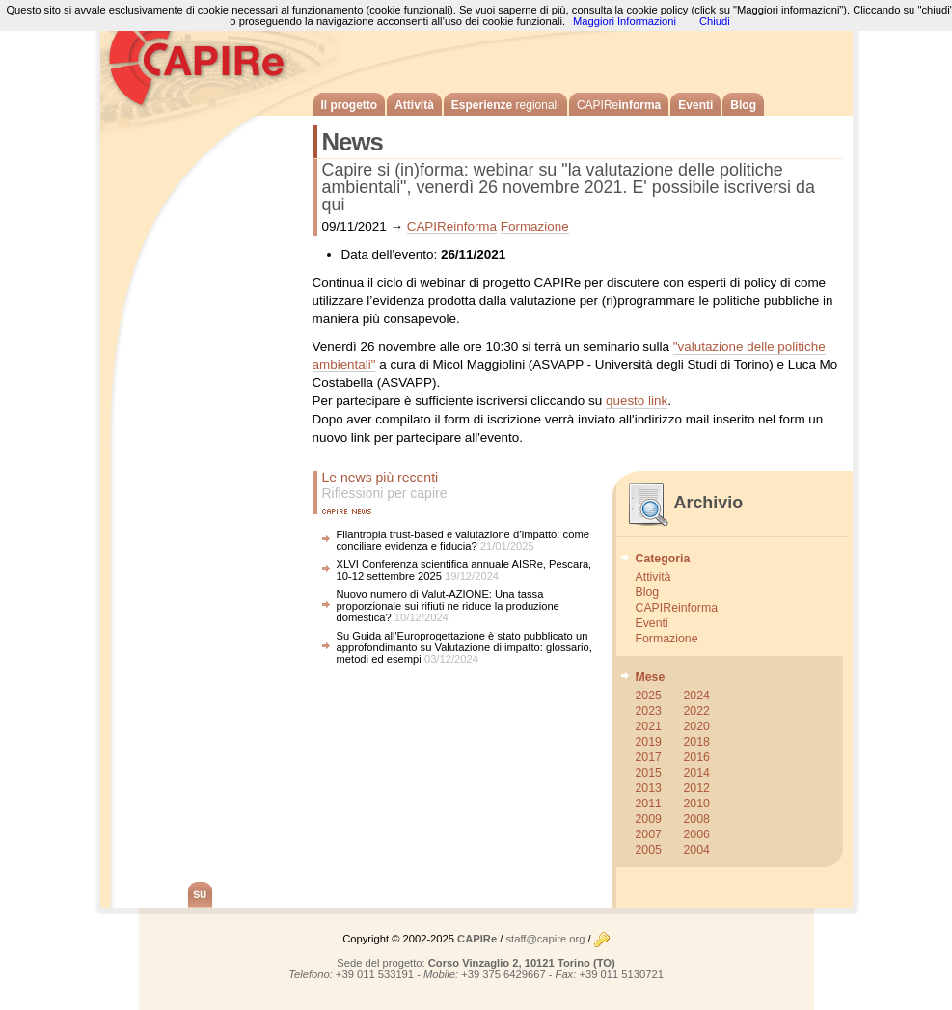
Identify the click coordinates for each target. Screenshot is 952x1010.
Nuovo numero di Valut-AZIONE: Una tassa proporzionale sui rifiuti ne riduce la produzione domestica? (448, 605)
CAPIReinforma (452, 226)
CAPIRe (206, 58)
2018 (697, 742)
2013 (649, 788)
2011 (649, 803)
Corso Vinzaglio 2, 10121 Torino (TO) (521, 963)
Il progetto (349, 105)
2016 (697, 757)
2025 (649, 695)
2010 (697, 803)
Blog (743, 105)
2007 (649, 834)
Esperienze (505, 105)
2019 (649, 742)
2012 (697, 788)
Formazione (535, 226)
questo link (636, 401)
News (352, 141)
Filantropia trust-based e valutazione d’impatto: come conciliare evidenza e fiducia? (463, 540)
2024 (697, 695)
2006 (697, 834)
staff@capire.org (545, 938)
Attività (414, 105)
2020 (697, 726)
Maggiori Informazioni (624, 21)
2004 (697, 850)
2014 (697, 772)
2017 (649, 757)
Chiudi (714, 21)
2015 (649, 772)
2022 (697, 711)
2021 (649, 726)
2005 (649, 850)
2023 (649, 711)
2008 (697, 819)
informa (619, 105)
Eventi (695, 105)
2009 (649, 819)
